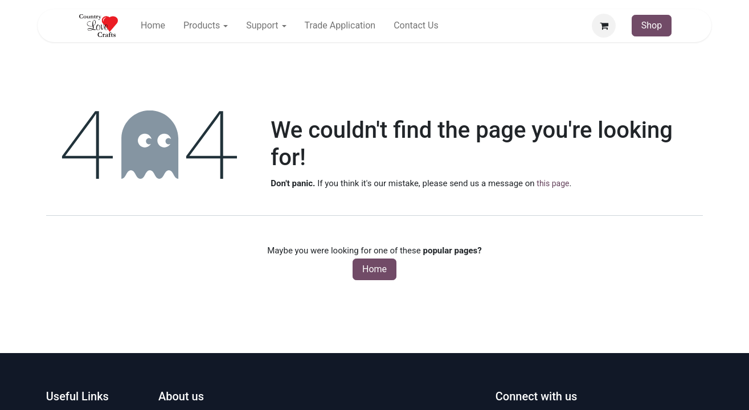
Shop (651, 25)
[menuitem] (153, 25)
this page (553, 183)
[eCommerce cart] (604, 26)
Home (374, 269)
